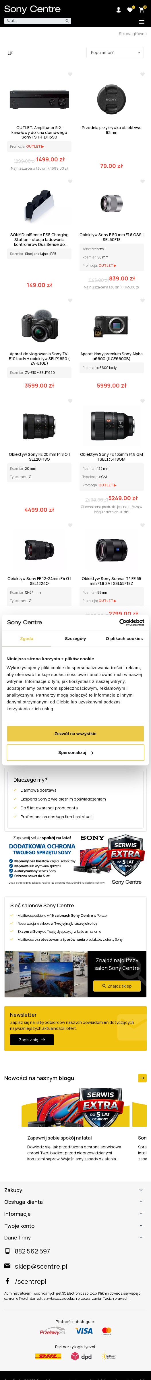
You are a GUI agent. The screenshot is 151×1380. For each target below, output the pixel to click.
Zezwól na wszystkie (75, 733)
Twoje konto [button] (19, 1226)
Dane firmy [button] (17, 1238)
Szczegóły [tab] (75, 638)
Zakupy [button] (13, 1190)
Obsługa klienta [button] (23, 1202)
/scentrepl (25, 1281)
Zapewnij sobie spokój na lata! (59, 1138)
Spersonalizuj (75, 752)
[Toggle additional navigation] (142, 22)
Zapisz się (32, 1039)
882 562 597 (27, 1251)
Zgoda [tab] (26, 638)
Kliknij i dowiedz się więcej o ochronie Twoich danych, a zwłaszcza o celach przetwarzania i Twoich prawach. (72, 1296)
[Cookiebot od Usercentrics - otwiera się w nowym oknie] (119, 622)
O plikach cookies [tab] (124, 638)
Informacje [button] (17, 1214)
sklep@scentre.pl (35, 1266)
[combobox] (115, 52)
